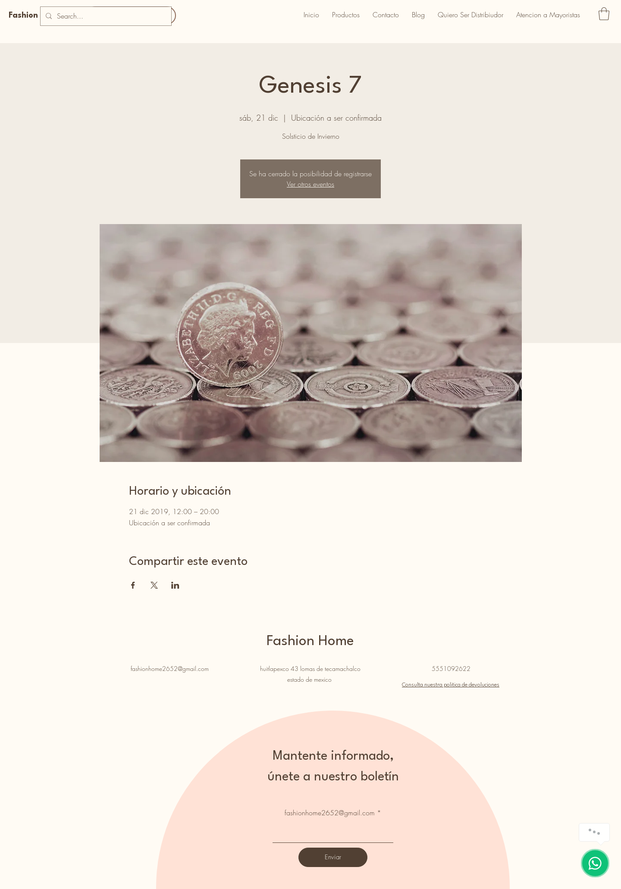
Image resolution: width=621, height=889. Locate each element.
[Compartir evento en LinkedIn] (175, 585)
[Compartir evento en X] (154, 585)
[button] (604, 13)
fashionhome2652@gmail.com (170, 668)
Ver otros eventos (310, 184)
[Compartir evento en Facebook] (133, 585)
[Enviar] (332, 857)
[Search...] (105, 16)
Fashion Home (35, 15)
